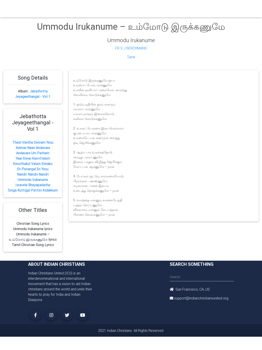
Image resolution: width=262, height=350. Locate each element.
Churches (85, 7)
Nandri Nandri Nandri (33, 174)
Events (146, 7)
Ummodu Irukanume (33, 179)
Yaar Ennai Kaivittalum (33, 158)
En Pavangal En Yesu (32, 169)
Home (71, 6)
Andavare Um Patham (32, 153)
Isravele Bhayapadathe (32, 185)
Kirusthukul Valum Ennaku (32, 163)
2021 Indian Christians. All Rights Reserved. (131, 330)
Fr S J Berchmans (131, 48)
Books (132, 7)
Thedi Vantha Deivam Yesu (32, 142)
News (159, 7)
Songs (195, 7)
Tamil (131, 57)
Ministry (102, 7)
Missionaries (176, 7)
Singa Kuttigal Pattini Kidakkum (33, 190)
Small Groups (117, 10)
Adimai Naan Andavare (33, 147)
